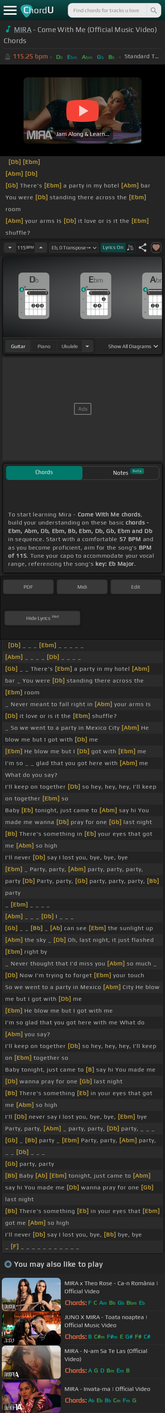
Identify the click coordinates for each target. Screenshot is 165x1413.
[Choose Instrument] (87, 346)
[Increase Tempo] (41, 247)
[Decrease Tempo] (10, 247)
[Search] (153, 10)
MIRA (23, 29)
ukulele (70, 346)
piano (44, 346)
